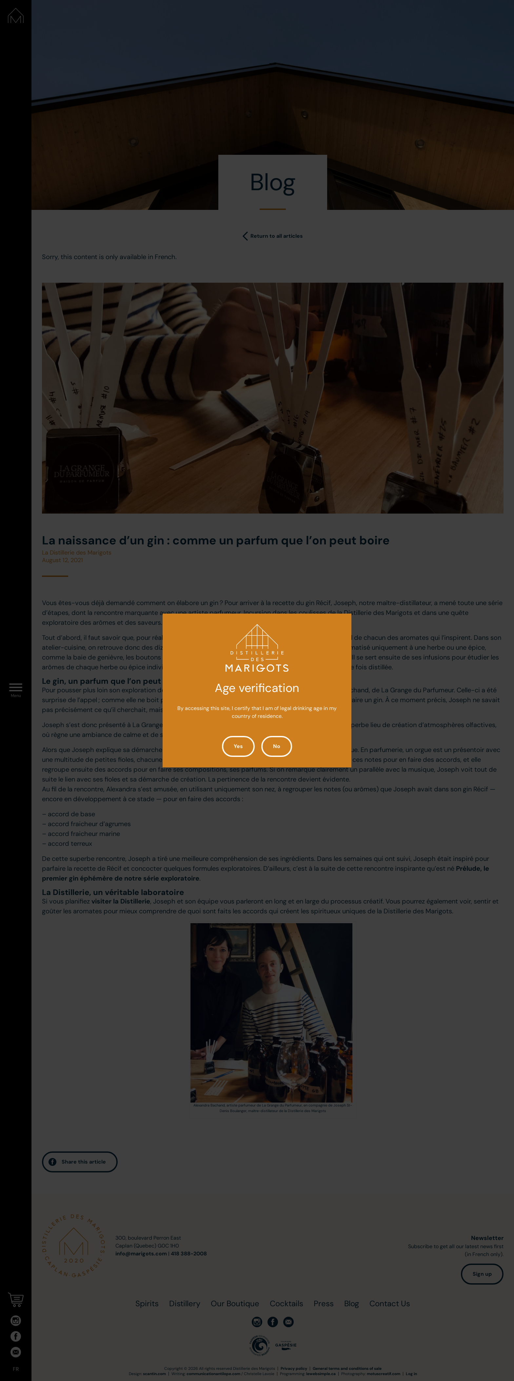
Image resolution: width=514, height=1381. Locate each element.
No (276, 746)
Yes (238, 746)
